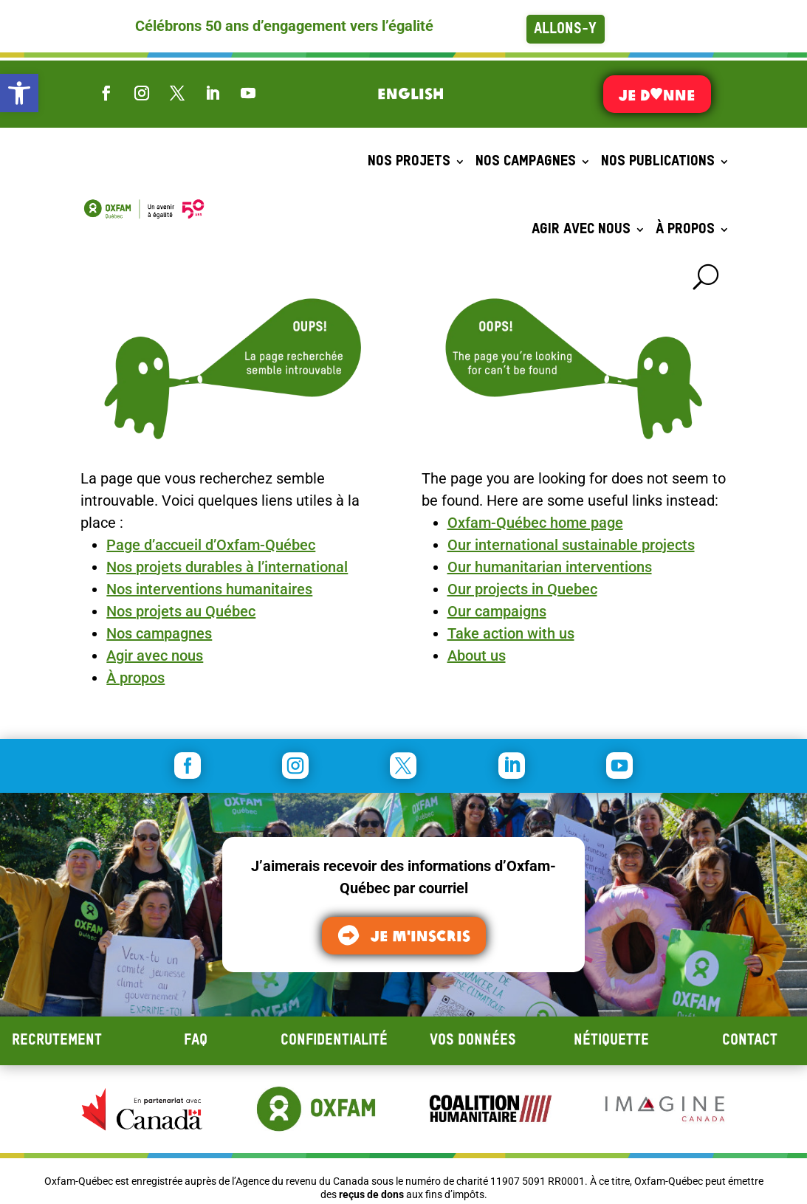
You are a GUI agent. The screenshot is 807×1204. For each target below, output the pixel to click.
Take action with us (510, 633)
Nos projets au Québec (180, 611)
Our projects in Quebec (522, 589)
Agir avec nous (581, 229)
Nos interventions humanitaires (209, 589)
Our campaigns (496, 611)
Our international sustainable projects (571, 545)
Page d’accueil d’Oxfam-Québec (210, 545)
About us (476, 655)
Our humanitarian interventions (549, 567)
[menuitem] (410, 93)
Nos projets (409, 161)
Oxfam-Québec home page (535, 523)
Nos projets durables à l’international (227, 567)
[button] (19, 93)
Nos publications (658, 161)
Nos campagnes (525, 161)
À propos (685, 229)
